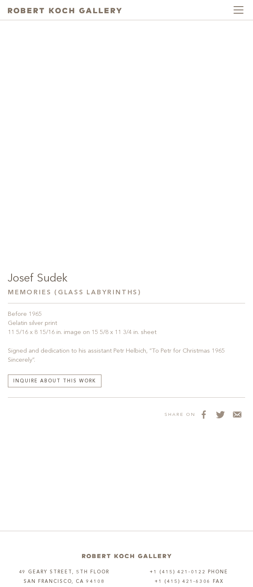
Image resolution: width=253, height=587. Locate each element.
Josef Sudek (37, 278)
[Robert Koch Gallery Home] (65, 10)
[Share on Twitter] (220, 414)
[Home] (126, 556)
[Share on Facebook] (203, 414)
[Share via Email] (236, 414)
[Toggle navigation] (238, 10)
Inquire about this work (54, 381)
